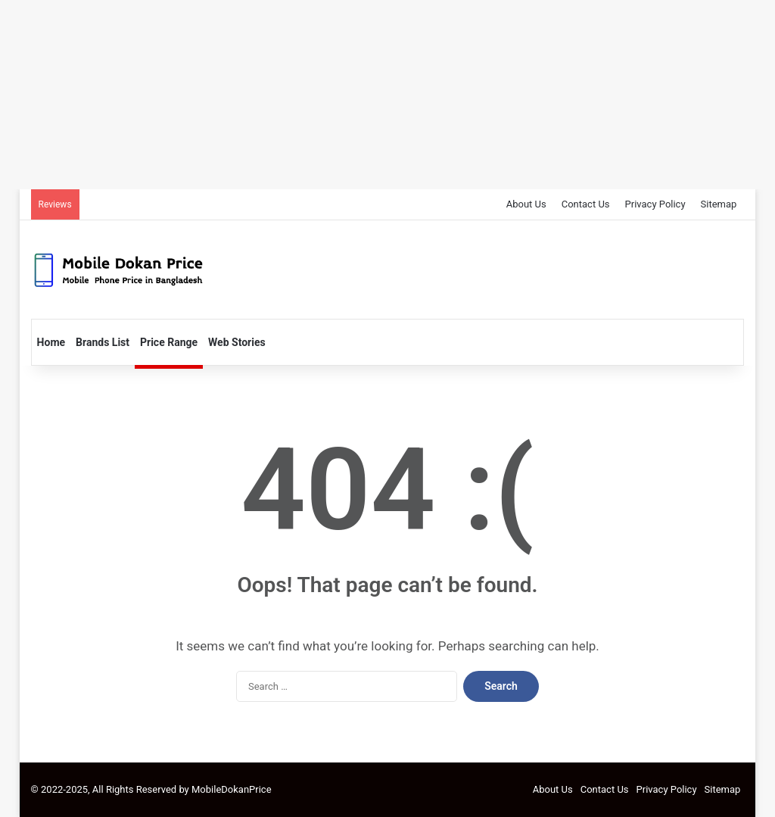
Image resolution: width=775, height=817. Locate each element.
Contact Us (586, 204)
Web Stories (237, 342)
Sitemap (719, 204)
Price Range (169, 342)
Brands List (102, 342)
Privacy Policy (655, 204)
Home (51, 342)
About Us (526, 204)
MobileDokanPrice (231, 789)
